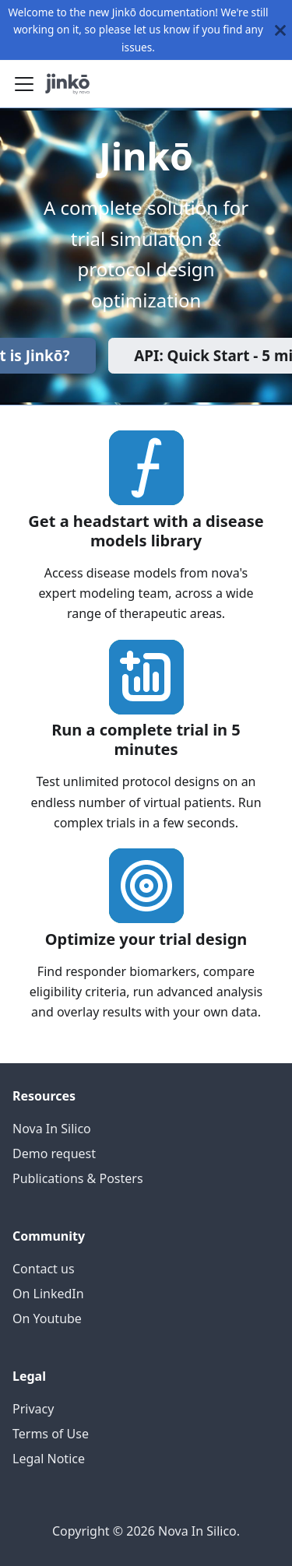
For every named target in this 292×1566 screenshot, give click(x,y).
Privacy (33, 1408)
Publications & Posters (77, 1178)
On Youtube (47, 1318)
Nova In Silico (51, 1128)
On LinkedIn (48, 1293)
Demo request (54, 1153)
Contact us (43, 1268)
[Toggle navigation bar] (24, 84)
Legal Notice (48, 1458)
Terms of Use (50, 1433)
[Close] (280, 30)
